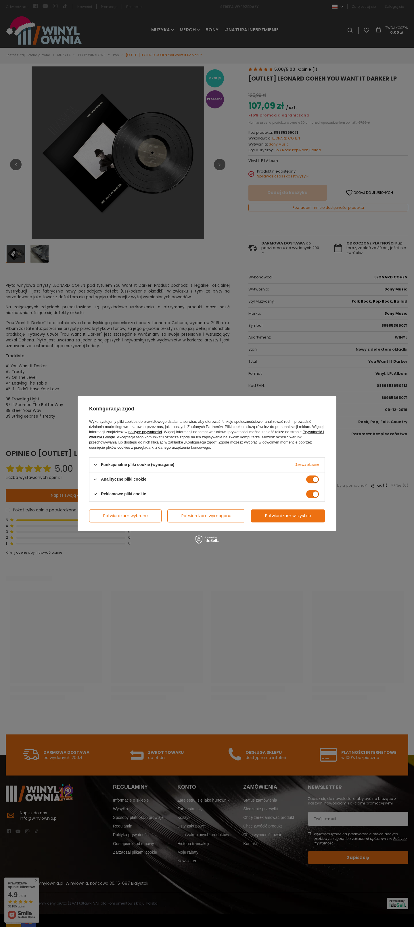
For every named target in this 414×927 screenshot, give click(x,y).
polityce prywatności (145, 432)
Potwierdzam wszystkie (288, 516)
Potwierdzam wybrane (125, 516)
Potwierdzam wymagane (206, 516)
